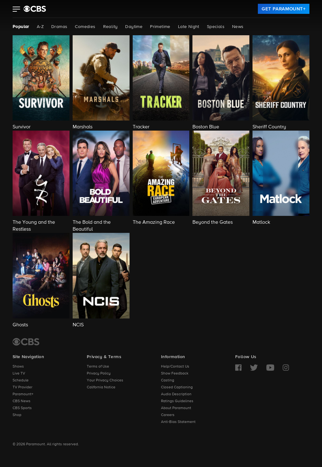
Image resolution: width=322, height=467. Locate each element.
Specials (216, 27)
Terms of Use (98, 367)
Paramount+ (23, 394)
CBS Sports (22, 408)
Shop (17, 415)
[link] (283, 9)
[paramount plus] (35, 9)
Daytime (133, 27)
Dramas (59, 27)
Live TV (19, 373)
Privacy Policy (99, 373)
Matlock (261, 222)
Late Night (188, 27)
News (238, 27)
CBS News (22, 401)
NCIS (78, 325)
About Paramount (176, 408)
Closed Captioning (177, 387)
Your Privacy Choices (105, 380)
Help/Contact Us (175, 367)
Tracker (141, 127)
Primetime (160, 27)
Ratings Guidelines (177, 401)
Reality (110, 27)
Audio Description (176, 394)
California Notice (101, 387)
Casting (167, 380)
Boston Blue (205, 127)
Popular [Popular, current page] (21, 27)
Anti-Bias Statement (178, 422)
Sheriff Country (269, 127)
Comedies (85, 27)
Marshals (82, 127)
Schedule (21, 380)
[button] (16, 10)
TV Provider (22, 387)
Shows (18, 367)
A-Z (40, 27)
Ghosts (20, 325)
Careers (168, 415)
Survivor (22, 127)
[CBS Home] (26, 342)
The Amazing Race (154, 222)
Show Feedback (174, 373)
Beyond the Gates (212, 222)
